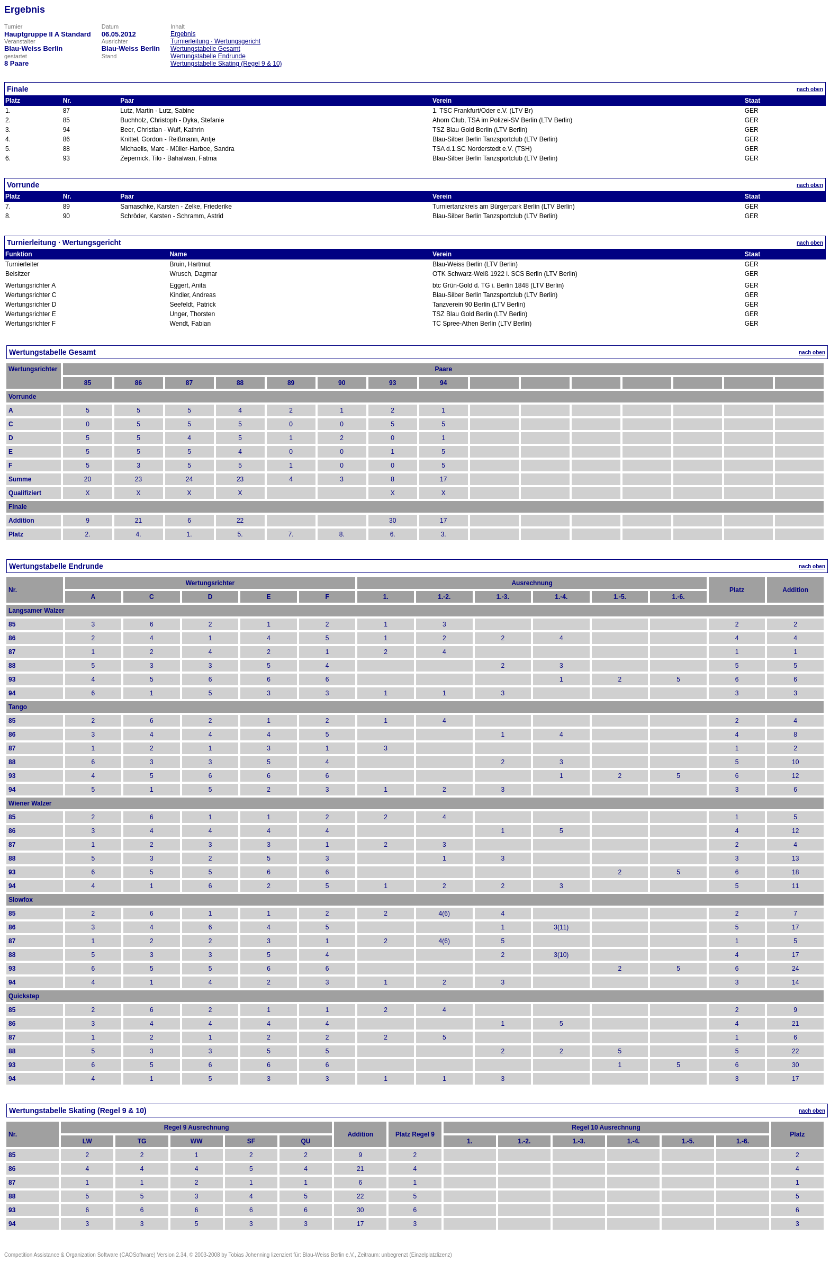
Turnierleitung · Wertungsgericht (215, 41)
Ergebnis (182, 34)
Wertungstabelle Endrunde (208, 56)
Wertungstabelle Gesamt (205, 48)
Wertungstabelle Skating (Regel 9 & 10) (226, 63)
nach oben (810, 89)
